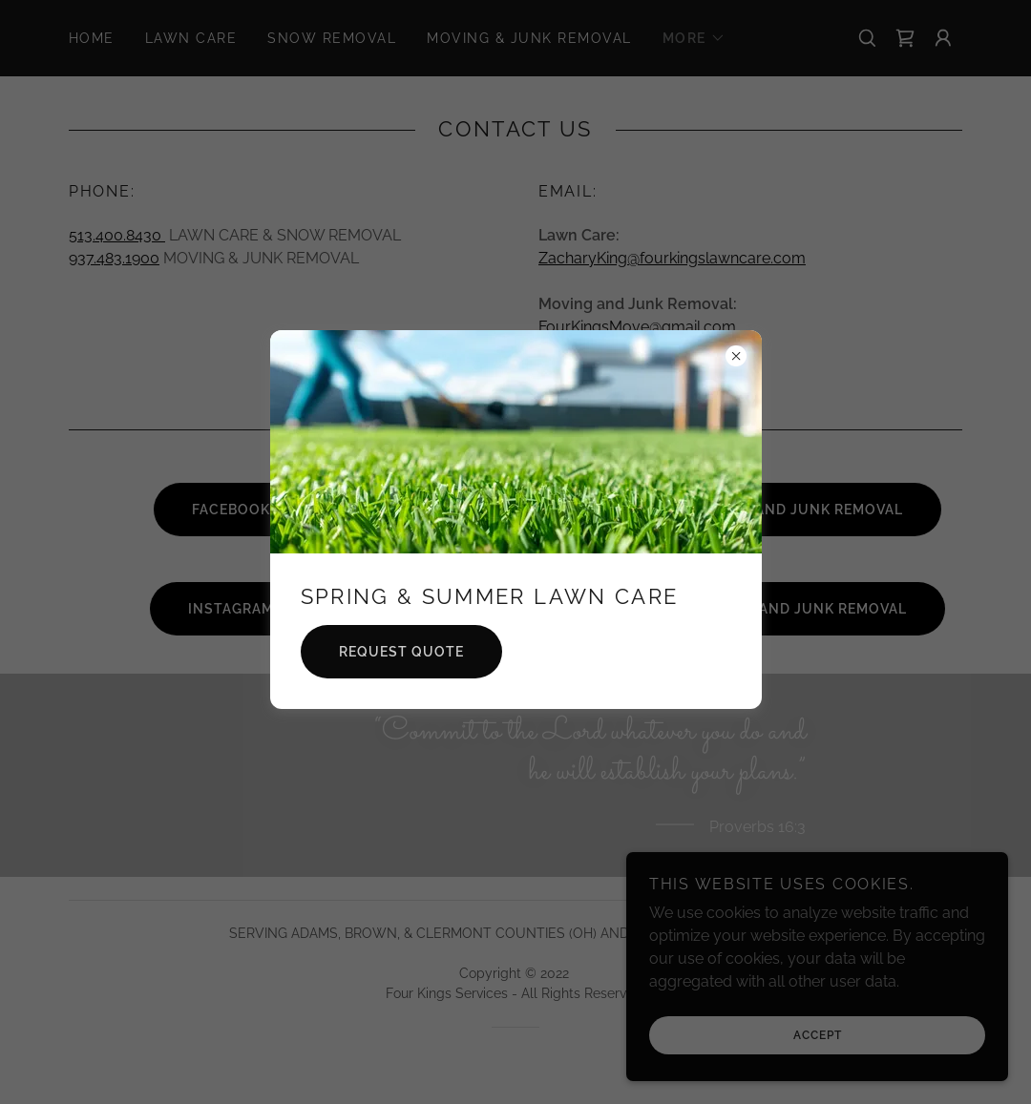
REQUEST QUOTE (401, 651)
